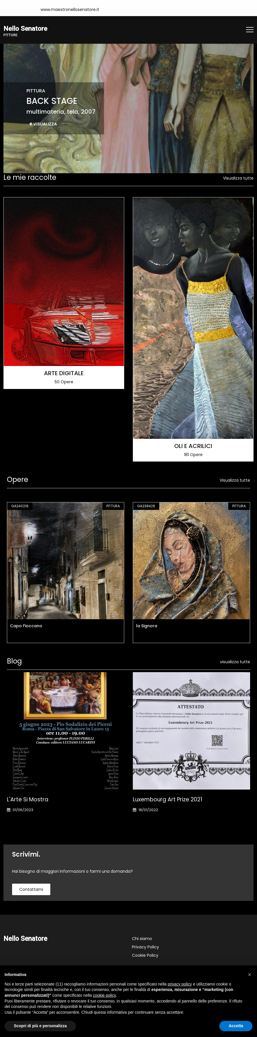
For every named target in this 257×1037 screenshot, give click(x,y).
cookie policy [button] (104, 995)
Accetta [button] (236, 1025)
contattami (31, 889)
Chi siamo (142, 938)
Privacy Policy (145, 947)
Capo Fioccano (26, 626)
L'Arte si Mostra (27, 799)
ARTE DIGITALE (64, 373)
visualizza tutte (235, 662)
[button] (249, 974)
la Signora (146, 626)
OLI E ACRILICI (193, 446)
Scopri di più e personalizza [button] (40, 1025)
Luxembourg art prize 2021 (167, 799)
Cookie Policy (145, 955)
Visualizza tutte (238, 178)
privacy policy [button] (180, 984)
